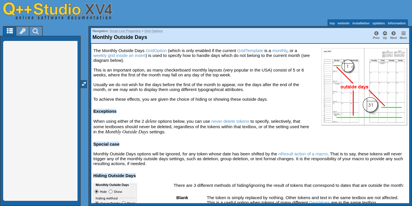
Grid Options (153, 31)
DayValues (319, 202)
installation (361, 23)
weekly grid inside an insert (119, 55)
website (344, 23)
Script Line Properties (125, 31)
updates (379, 23)
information (397, 23)
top (332, 23)
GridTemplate (250, 50)
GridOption (156, 50)
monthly (279, 50)
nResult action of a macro (303, 153)
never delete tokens (230, 121)
